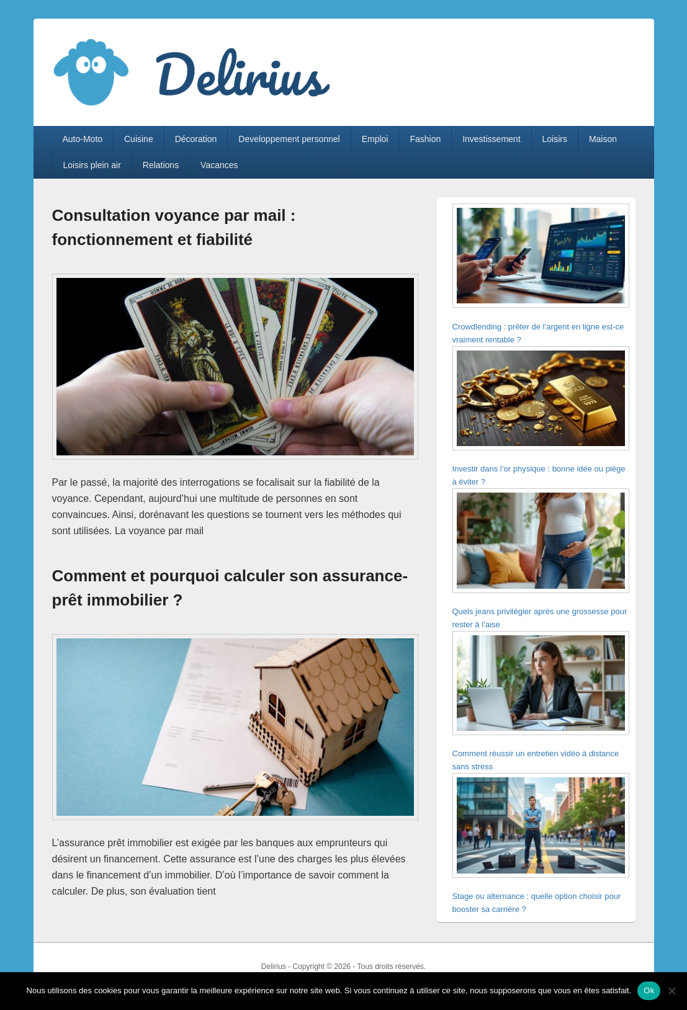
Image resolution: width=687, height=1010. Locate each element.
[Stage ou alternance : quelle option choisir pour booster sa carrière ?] (540, 827)
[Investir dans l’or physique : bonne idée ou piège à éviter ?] (540, 400)
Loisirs (554, 139)
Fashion (425, 139)
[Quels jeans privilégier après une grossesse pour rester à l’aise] (540, 542)
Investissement (491, 139)
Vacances (219, 165)
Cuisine (138, 139)
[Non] (671, 991)
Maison (603, 139)
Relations (161, 165)
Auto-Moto (82, 139)
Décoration (196, 139)
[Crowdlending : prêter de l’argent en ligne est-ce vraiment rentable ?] (540, 257)
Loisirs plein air (91, 165)
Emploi (375, 139)
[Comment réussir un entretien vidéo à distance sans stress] (540, 685)
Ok (649, 990)
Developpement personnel (288, 139)
